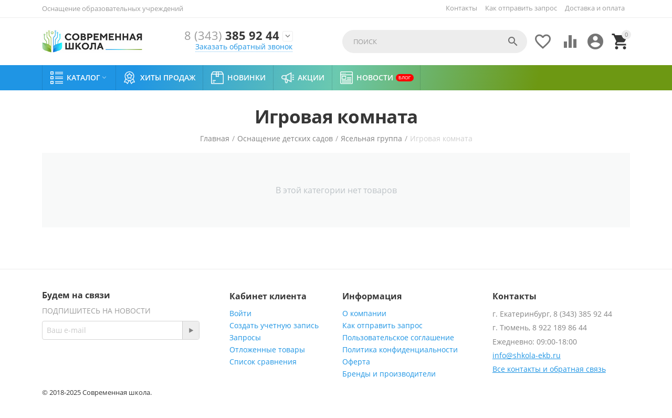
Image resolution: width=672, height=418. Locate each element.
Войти (240, 313)
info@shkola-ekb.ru (526, 355)
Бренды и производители (389, 374)
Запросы (245, 337)
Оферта (356, 362)
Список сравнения (263, 362)
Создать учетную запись (274, 325)
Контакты (461, 8)
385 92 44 (231, 36)
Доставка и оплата (595, 8)
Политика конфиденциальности (400, 349)
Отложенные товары (267, 349)
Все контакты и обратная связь (549, 369)
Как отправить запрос (521, 8)
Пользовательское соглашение (398, 337)
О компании (364, 313)
